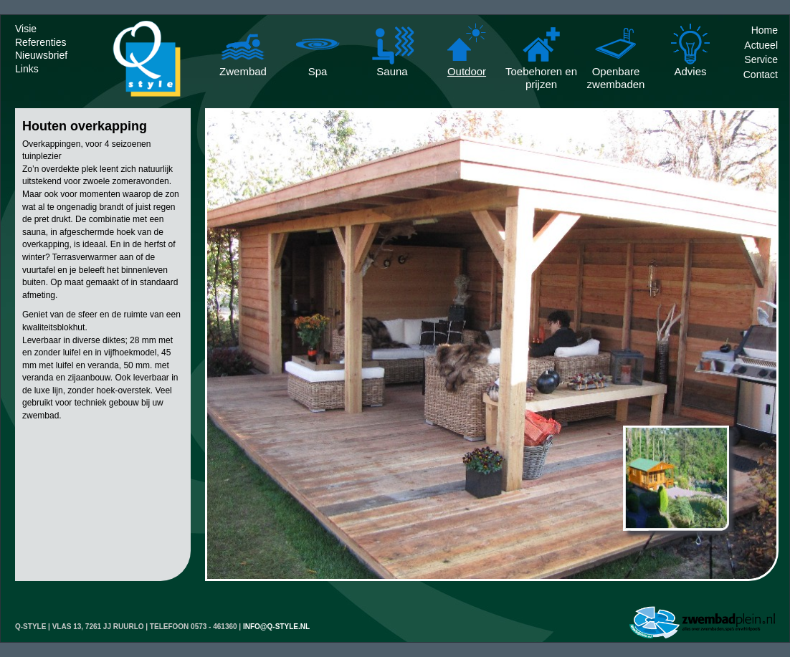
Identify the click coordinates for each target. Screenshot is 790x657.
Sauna (391, 71)
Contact (760, 74)
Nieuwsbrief (41, 55)
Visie (26, 28)
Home (764, 30)
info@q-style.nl (276, 626)
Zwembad (243, 71)
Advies (690, 71)
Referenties (41, 42)
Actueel (761, 45)
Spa (318, 71)
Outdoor (466, 71)
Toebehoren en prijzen (541, 73)
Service (761, 59)
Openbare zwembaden (616, 73)
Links (27, 69)
